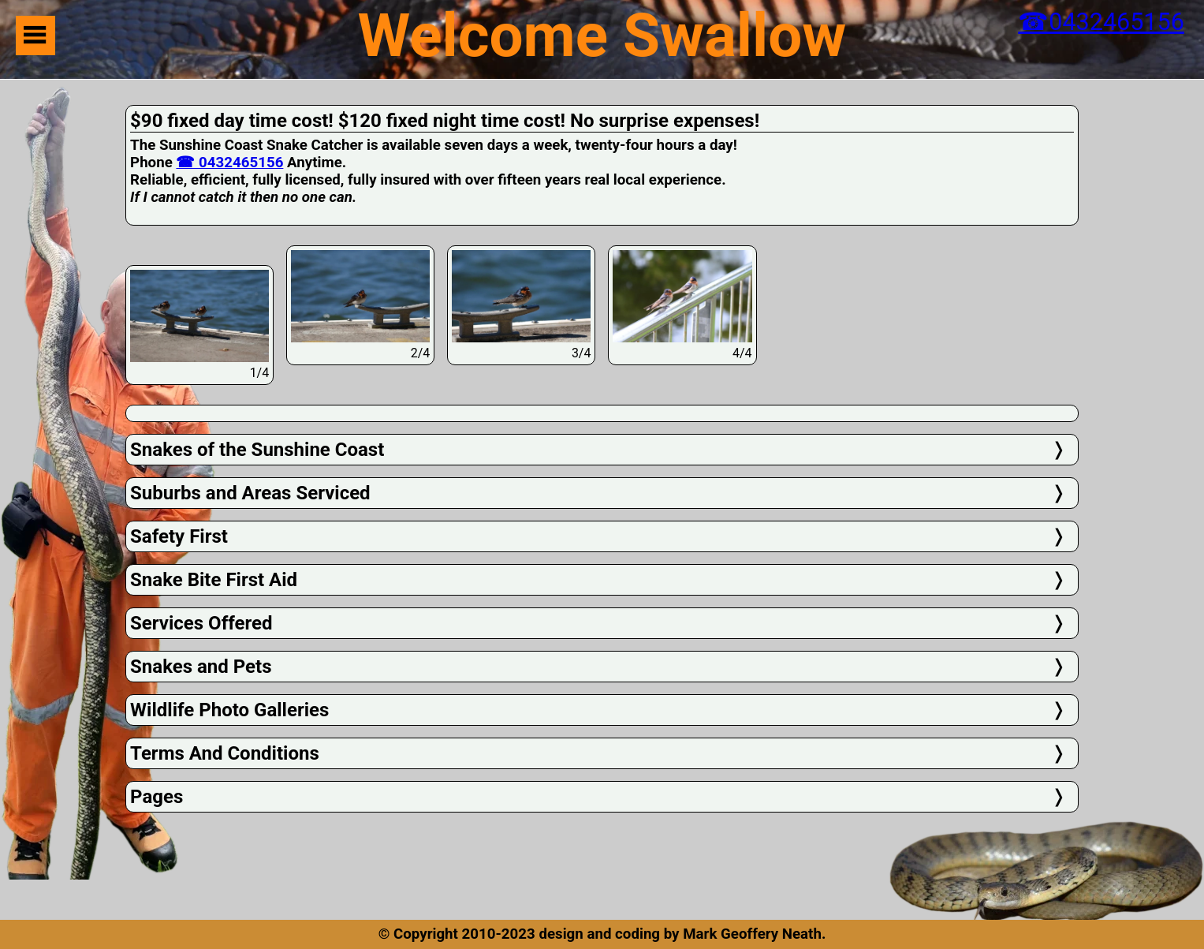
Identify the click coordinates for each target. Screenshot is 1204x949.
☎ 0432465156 (229, 162)
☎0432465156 (1101, 21)
